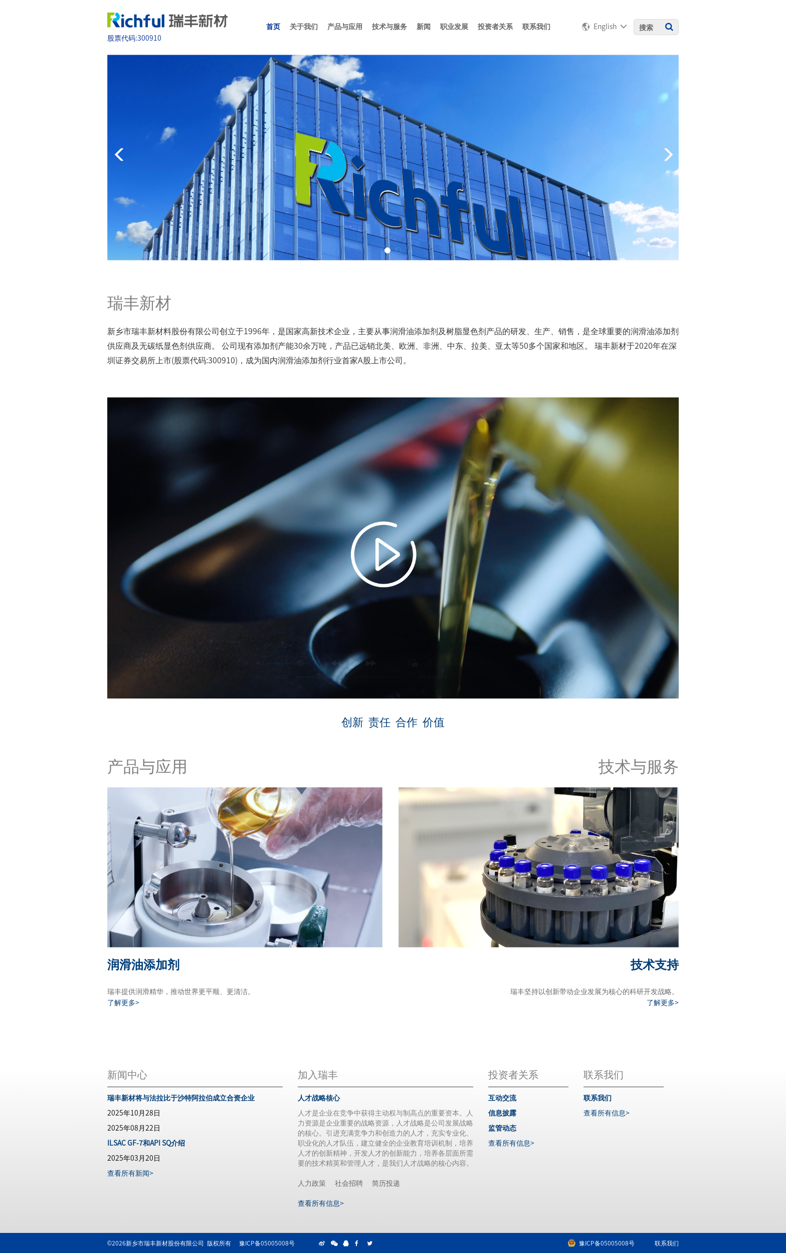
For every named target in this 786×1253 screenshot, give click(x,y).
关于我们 (304, 26)
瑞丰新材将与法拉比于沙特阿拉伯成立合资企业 (181, 1097)
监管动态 (502, 1128)
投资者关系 (495, 26)
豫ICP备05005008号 (267, 1242)
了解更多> (123, 1002)
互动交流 (502, 1097)
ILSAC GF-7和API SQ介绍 (146, 1143)
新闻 (424, 26)
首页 (273, 26)
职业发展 (454, 26)
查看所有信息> (321, 1203)
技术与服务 (389, 26)
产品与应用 (344, 26)
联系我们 (536, 26)
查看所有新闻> (130, 1173)
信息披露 (502, 1112)
